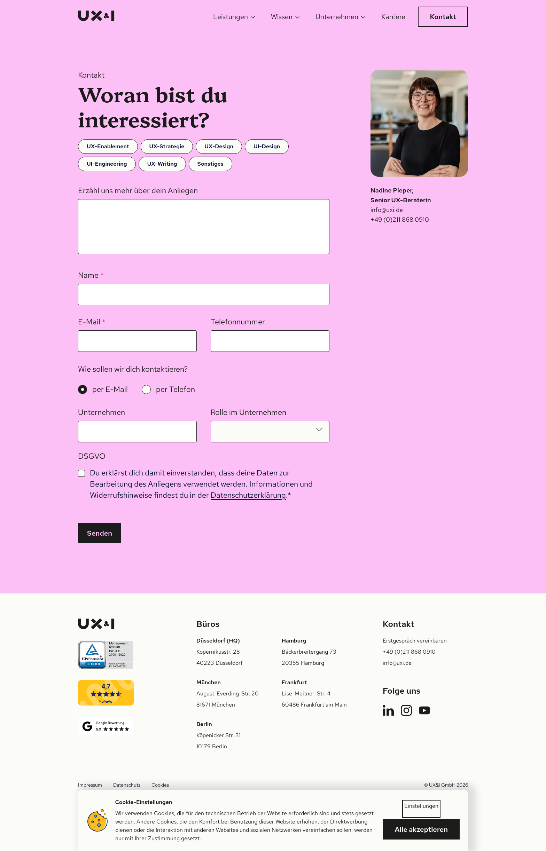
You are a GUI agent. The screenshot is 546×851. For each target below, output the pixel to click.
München (208, 682)
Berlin (204, 724)
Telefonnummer (238, 322)
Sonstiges (210, 163)
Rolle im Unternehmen (248, 412)
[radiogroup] (136, 389)
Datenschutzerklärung (248, 495)
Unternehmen (101, 412)
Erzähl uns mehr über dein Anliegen (138, 191)
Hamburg (294, 640)
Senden (99, 533)
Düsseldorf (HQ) (218, 640)
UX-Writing (162, 163)
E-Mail (91, 322)
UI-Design (267, 146)
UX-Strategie (167, 146)
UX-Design (218, 146)
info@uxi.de (386, 210)
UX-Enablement (108, 146)
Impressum (90, 785)
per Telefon (175, 389)
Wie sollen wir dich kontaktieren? (133, 369)
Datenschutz (126, 785)
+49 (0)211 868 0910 (399, 219)
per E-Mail (110, 389)
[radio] (82, 389)
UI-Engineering (107, 163)
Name (90, 275)
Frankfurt (294, 682)
